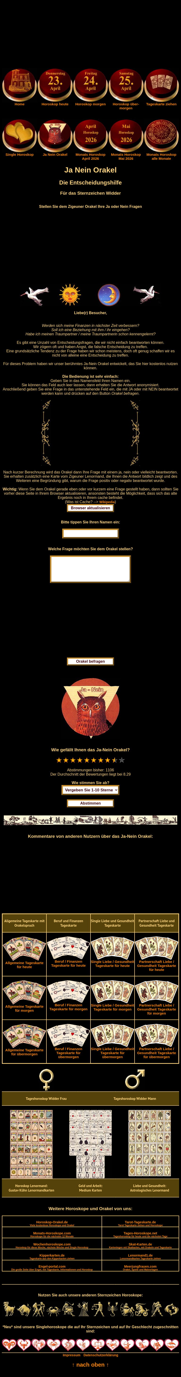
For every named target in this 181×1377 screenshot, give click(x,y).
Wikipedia (107, 502)
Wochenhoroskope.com (52, 1250)
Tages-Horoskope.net (140, 1239)
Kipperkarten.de (51, 1261)
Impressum (71, 1360)
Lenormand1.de (140, 1261)
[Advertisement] (90, 35)
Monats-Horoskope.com (52, 1239)
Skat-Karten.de (140, 1250)
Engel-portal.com (52, 1272)
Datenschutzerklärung (101, 1360)
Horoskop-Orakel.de (52, 1228)
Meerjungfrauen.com (140, 1272)
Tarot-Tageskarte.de (140, 1228)
